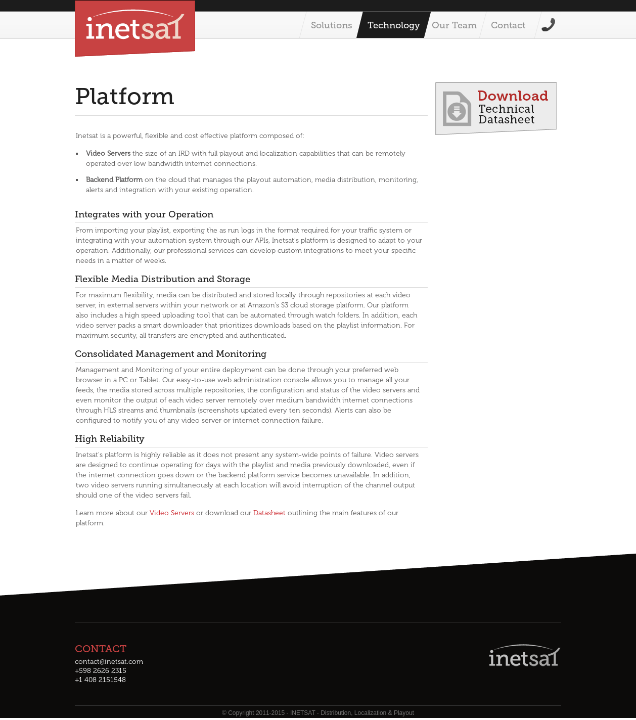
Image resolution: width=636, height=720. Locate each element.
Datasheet (269, 513)
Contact (508, 25)
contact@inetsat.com (109, 661)
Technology (394, 25)
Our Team (454, 25)
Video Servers (172, 513)
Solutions (331, 25)
